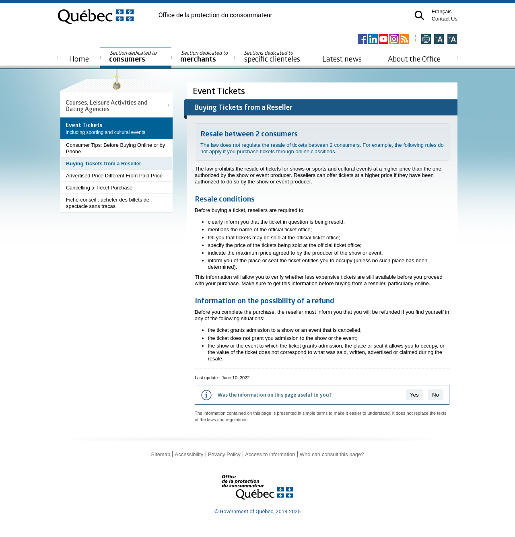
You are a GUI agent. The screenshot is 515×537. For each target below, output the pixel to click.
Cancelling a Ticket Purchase (99, 188)
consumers (133, 56)
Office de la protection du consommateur (215, 15)
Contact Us (444, 19)
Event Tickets (220, 91)
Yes (414, 395)
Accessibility (189, 454)
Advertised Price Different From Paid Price (114, 176)
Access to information (270, 454)
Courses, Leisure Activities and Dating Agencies (107, 105)
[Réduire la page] (439, 39)
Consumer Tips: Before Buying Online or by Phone (115, 148)
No (435, 395)
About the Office (414, 58)
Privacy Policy (224, 454)
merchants (204, 56)
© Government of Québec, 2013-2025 (257, 511)
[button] (419, 15)
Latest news (342, 58)
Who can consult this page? (332, 454)
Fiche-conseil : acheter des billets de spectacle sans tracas (107, 203)
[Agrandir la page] (452, 39)
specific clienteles (272, 56)
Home (79, 58)
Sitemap (160, 454)
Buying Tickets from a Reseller (103, 163)
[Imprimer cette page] (426, 39)
